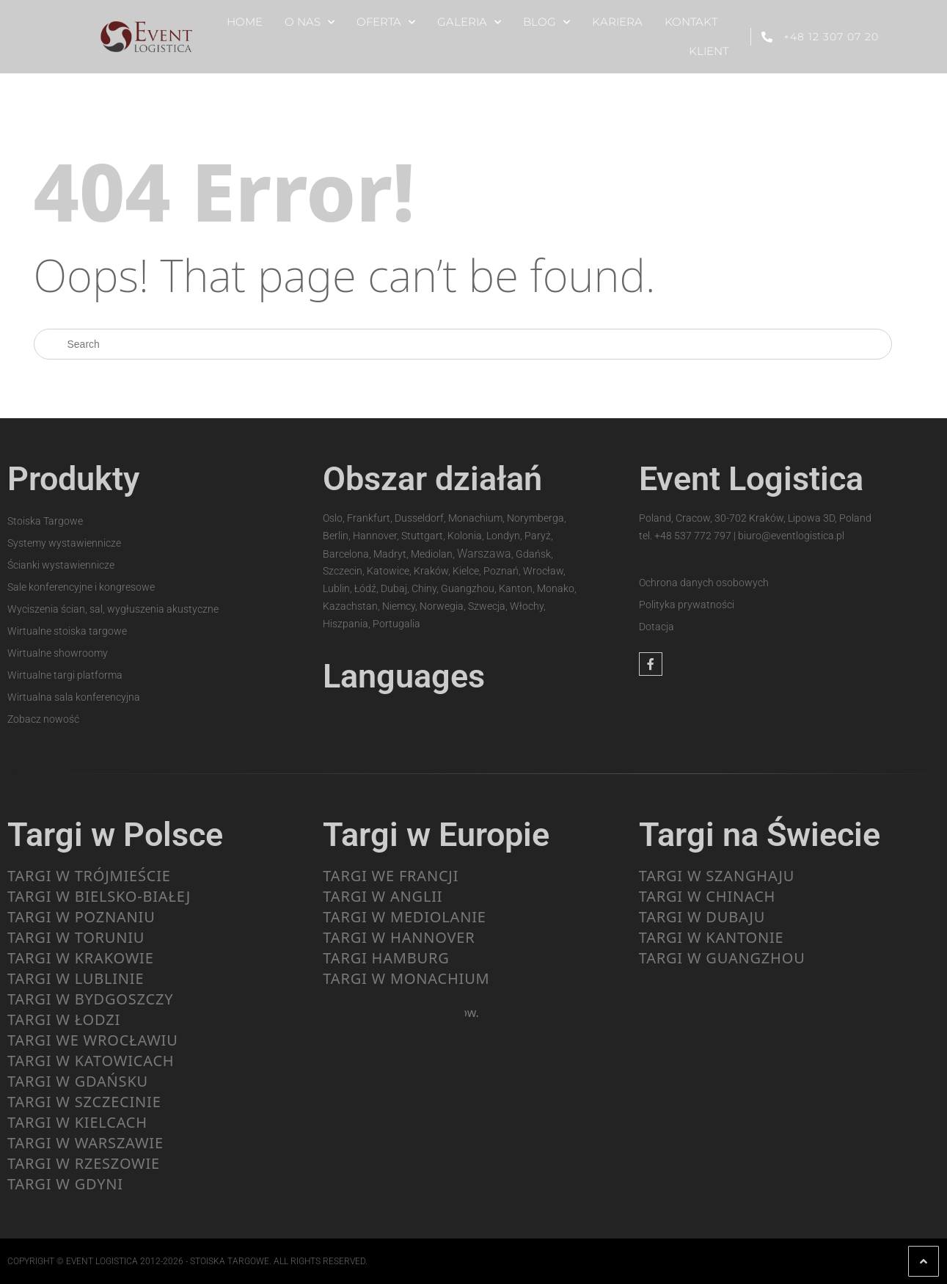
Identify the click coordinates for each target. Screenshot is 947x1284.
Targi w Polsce (115, 834)
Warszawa (484, 554)
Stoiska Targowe (45, 521)
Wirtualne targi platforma (65, 675)
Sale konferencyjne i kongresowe (81, 587)
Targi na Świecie (759, 834)
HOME (245, 22)
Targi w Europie (436, 834)
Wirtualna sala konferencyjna (73, 697)
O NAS (309, 22)
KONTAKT (691, 22)
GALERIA (469, 22)
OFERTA (386, 22)
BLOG (546, 22)
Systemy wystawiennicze (64, 543)
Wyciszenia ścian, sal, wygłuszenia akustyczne (113, 609)
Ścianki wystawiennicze (60, 565)
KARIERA (617, 22)
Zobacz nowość (43, 719)
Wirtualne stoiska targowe (67, 631)
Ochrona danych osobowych (704, 582)
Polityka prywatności (686, 604)
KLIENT (708, 51)
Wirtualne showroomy (57, 653)
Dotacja (656, 626)
